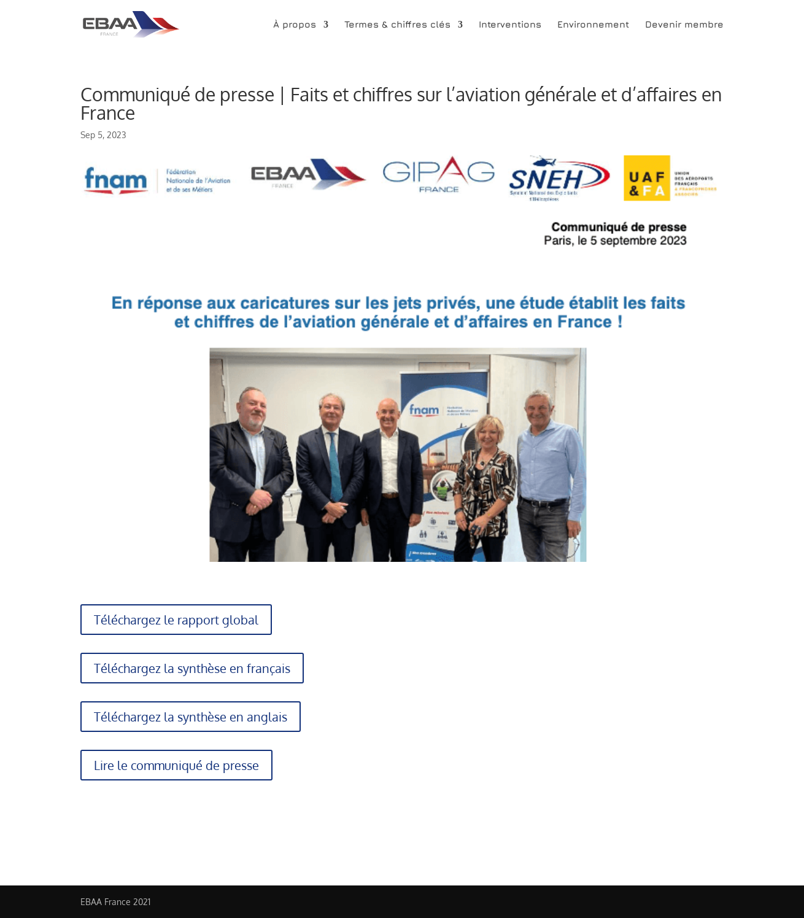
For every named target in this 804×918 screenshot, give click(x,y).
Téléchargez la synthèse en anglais (190, 717)
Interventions (510, 24)
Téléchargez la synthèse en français (192, 668)
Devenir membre (684, 24)
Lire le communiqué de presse (176, 765)
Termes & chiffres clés (397, 24)
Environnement (593, 24)
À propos (294, 24)
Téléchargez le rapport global (176, 620)
